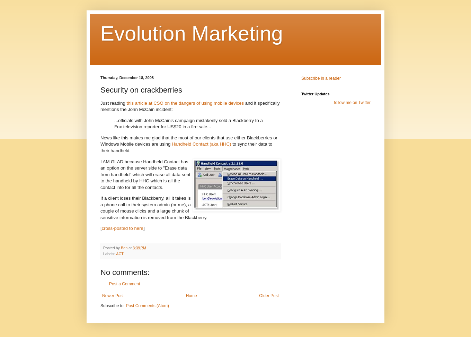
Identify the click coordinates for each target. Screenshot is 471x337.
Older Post (269, 295)
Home (191, 295)
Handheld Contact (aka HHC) (201, 144)
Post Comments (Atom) (147, 305)
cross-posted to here (122, 228)
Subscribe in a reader (321, 78)
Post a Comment (124, 284)
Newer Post (113, 295)
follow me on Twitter (352, 102)
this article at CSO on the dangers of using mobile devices (185, 103)
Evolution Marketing (191, 33)
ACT (120, 254)
